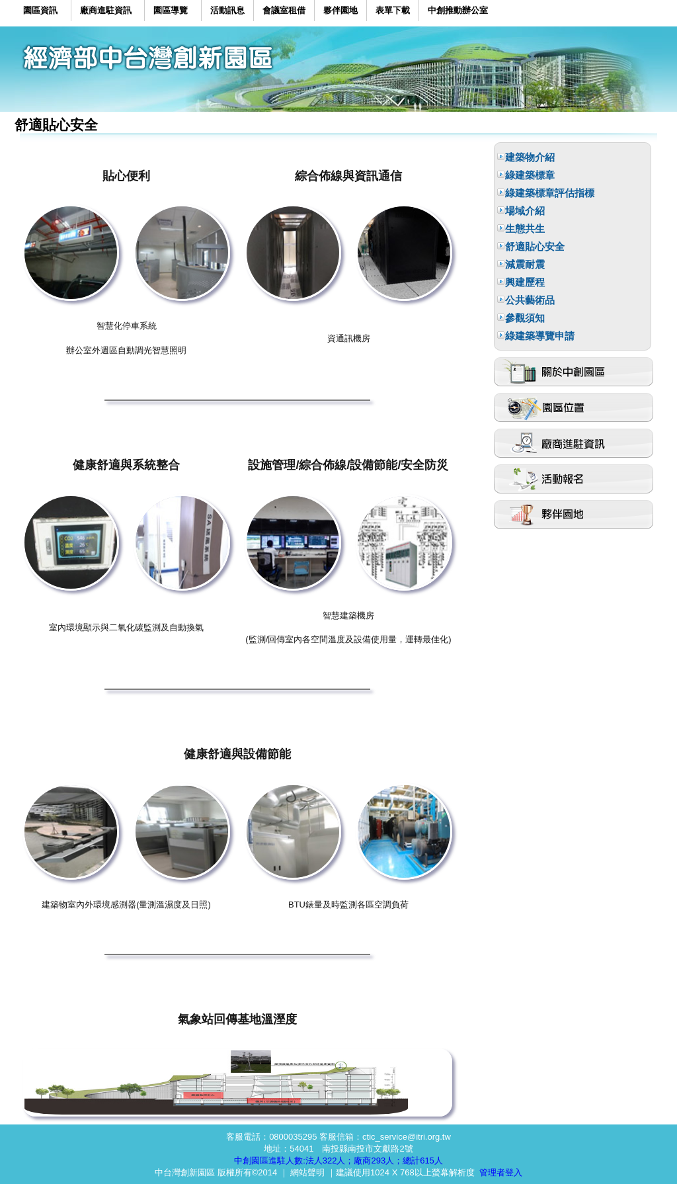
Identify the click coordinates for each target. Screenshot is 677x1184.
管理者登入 (500, 1172)
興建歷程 (525, 282)
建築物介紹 (530, 157)
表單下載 (393, 10)
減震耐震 (525, 264)
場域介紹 (525, 210)
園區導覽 (170, 10)
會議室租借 (283, 10)
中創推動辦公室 (458, 10)
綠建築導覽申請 (540, 335)
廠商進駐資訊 (106, 10)
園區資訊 (40, 10)
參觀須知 (525, 317)
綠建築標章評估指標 (549, 192)
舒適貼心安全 (535, 246)
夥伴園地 (340, 10)
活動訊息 (227, 10)
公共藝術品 (530, 300)
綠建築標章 (530, 175)
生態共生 (525, 228)
